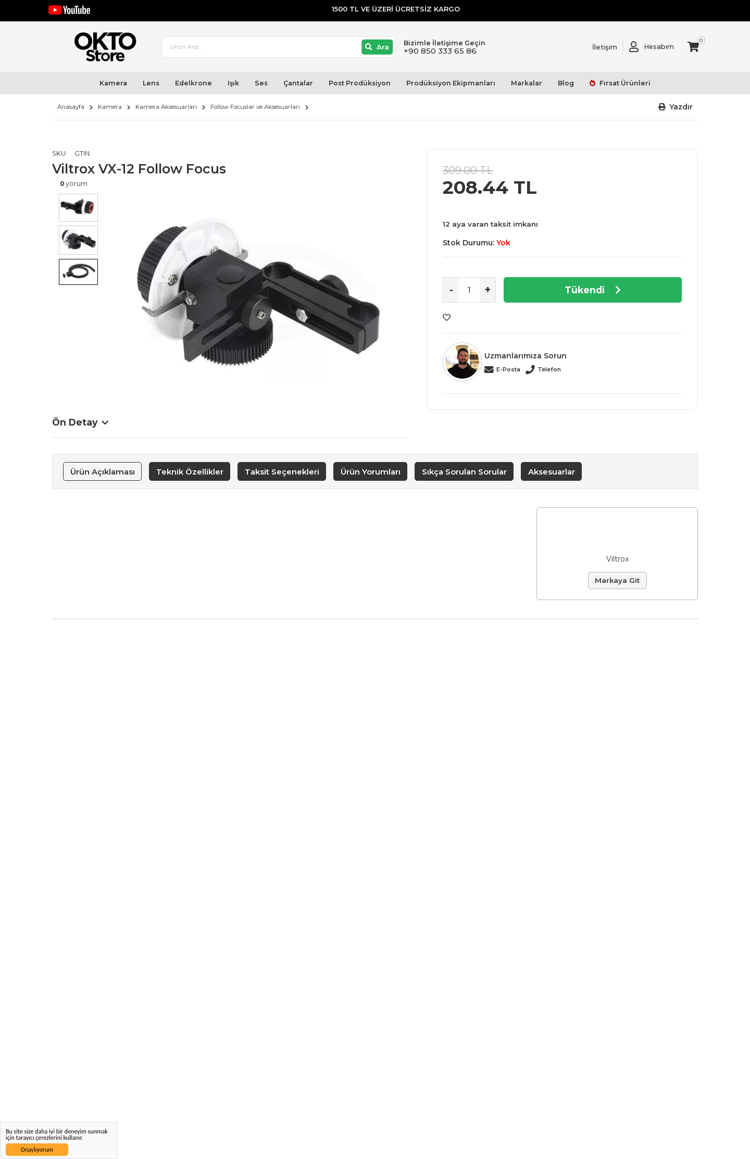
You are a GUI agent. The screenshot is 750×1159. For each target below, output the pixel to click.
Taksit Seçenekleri (282, 472)
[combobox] (278, 47)
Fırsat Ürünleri (624, 83)
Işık (233, 83)
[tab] (102, 471)
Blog (566, 83)
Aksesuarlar (551, 472)
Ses (261, 83)
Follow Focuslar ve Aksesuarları (255, 106)
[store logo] (100, 46)
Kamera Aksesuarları (166, 106)
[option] (256, 292)
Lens (151, 83)
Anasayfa (70, 106)
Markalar (526, 83)
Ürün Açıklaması (102, 472)
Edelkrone (193, 83)
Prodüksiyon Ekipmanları (450, 83)
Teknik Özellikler (189, 472)
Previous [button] (62, 302)
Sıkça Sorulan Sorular (464, 472)
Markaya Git (617, 580)
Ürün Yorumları (371, 472)
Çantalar (298, 83)
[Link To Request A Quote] (596, 47)
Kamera (113, 83)
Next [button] (396, 302)
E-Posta (508, 369)
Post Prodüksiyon (360, 83)
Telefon (549, 369)
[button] (675, 107)
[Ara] (377, 47)
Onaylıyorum (37, 1149)
